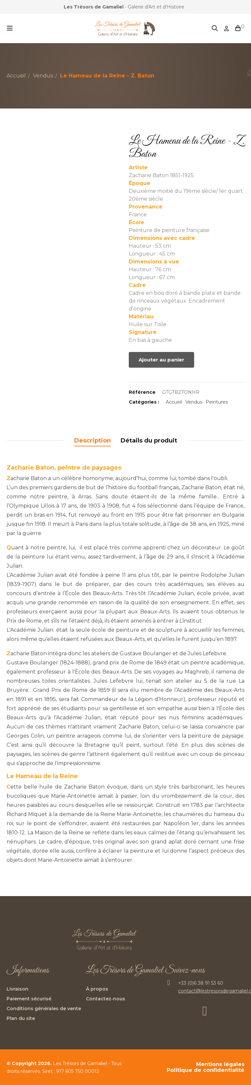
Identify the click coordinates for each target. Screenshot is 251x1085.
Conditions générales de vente (44, 1008)
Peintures (217, 402)
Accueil (174, 402)
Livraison (17, 989)
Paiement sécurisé (29, 999)
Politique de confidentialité (205, 1070)
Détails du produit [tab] (149, 440)
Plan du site (21, 1018)
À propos (97, 989)
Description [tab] (92, 440)
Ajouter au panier (161, 360)
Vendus (193, 402)
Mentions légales (220, 1064)
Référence (142, 392)
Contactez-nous (105, 999)
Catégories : (144, 402)
